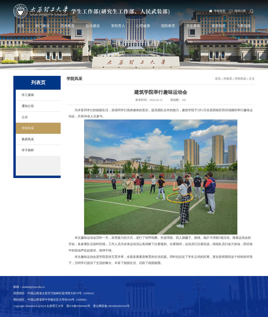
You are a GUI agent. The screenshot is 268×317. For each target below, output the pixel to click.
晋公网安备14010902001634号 (111, 306)
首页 (20, 26)
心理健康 (143, 26)
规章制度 (219, 26)
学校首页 (219, 10)
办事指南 (244, 26)
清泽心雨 (240, 10)
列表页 (228, 78)
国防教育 (168, 26)
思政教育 (68, 26)
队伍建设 (93, 26)
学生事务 (193, 26)
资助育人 (118, 26)
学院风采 (240, 78)
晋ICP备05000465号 (78, 306)
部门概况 (42, 26)
